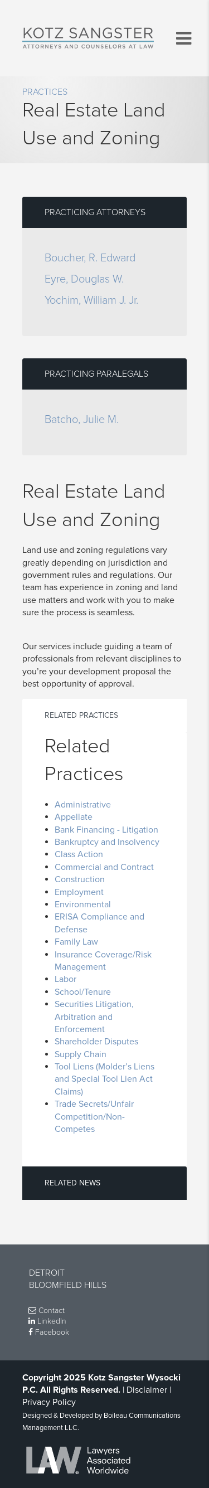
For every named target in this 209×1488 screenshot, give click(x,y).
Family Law (76, 941)
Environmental (83, 904)
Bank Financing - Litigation (106, 829)
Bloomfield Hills (67, 1285)
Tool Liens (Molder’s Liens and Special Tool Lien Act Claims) (104, 1079)
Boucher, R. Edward (90, 258)
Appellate (74, 817)
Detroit (47, 1272)
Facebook (48, 1332)
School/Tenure (83, 992)
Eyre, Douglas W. (84, 279)
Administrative (83, 804)
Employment (79, 892)
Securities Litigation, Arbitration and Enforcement (94, 1017)
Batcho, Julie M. (82, 419)
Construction (80, 879)
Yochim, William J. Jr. (91, 300)
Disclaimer (147, 1389)
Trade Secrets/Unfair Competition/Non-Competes (94, 1116)
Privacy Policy (49, 1402)
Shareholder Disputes (96, 1041)
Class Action (79, 854)
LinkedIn (47, 1321)
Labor (65, 979)
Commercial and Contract (104, 867)
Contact (46, 1310)
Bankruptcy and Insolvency (107, 842)
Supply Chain (80, 1054)
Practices (44, 92)
